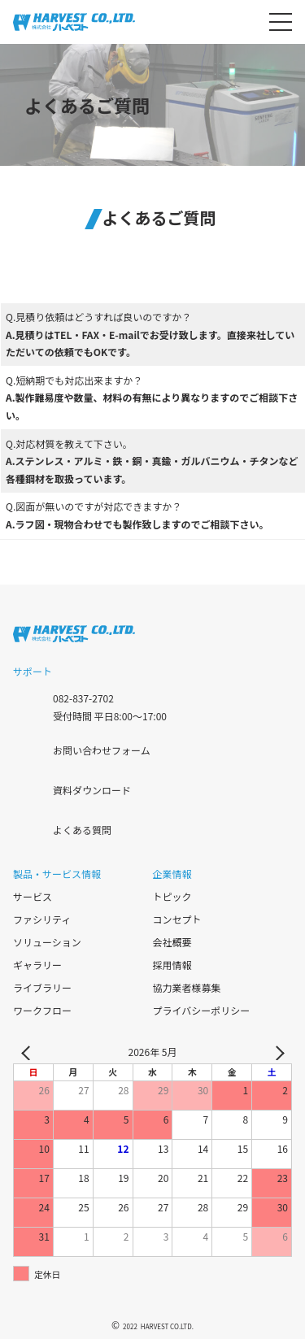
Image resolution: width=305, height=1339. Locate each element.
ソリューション (47, 942)
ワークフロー (42, 1010)
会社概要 (172, 942)
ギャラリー (37, 965)
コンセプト (177, 919)
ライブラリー (42, 987)
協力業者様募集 (187, 987)
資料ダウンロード (92, 789)
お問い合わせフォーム (101, 749)
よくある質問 (82, 829)
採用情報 (172, 965)
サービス (32, 896)
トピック (172, 896)
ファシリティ (42, 919)
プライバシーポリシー (202, 1010)
